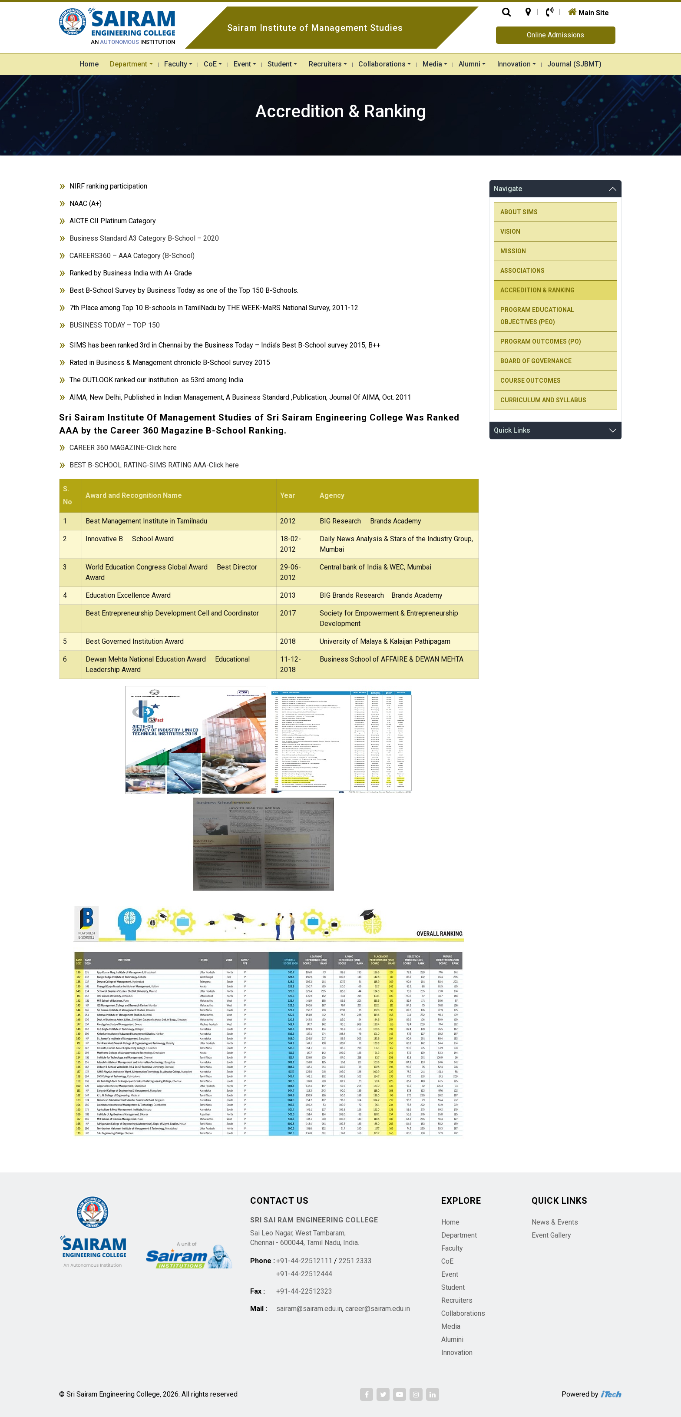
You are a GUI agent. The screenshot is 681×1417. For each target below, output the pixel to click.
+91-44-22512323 (304, 1291)
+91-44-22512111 (304, 1261)
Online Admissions (555, 35)
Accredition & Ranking (537, 290)
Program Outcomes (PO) (540, 341)
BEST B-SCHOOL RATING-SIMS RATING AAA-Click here (154, 465)
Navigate (508, 189)
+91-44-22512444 (304, 1274)
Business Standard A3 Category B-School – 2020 (144, 238)
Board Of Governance (536, 361)
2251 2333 (355, 1261)
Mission (513, 251)
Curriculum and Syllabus (543, 400)
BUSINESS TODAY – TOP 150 (114, 325)
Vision (510, 231)
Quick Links (512, 430)
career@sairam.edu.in (377, 1308)
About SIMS (519, 212)
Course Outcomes (530, 380)
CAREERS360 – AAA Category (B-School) (132, 256)
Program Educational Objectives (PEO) (537, 315)
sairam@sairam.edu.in (309, 1308)
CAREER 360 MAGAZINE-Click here (123, 448)
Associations (522, 270)
